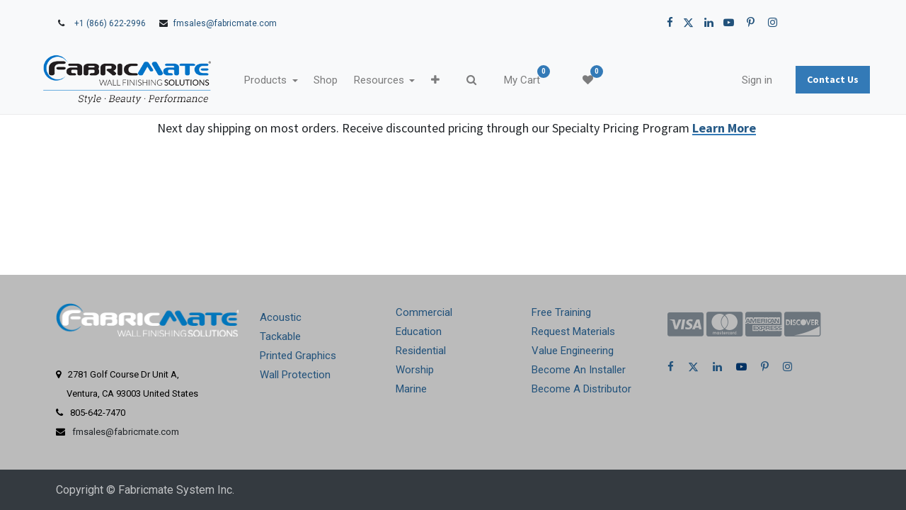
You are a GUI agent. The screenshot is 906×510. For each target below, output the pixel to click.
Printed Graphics (298, 355)
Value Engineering (573, 350)
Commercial (424, 312)
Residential (421, 350)
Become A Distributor (581, 388)
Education (419, 331)
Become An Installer (579, 369)
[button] (461, 80)
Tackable (280, 336)
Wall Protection (295, 374)
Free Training (561, 312)
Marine (411, 388)
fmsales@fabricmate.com (225, 23)
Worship (415, 369)
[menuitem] (352, 80)
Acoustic (281, 317)
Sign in (731, 80)
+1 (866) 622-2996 (110, 23)
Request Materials (573, 331)
